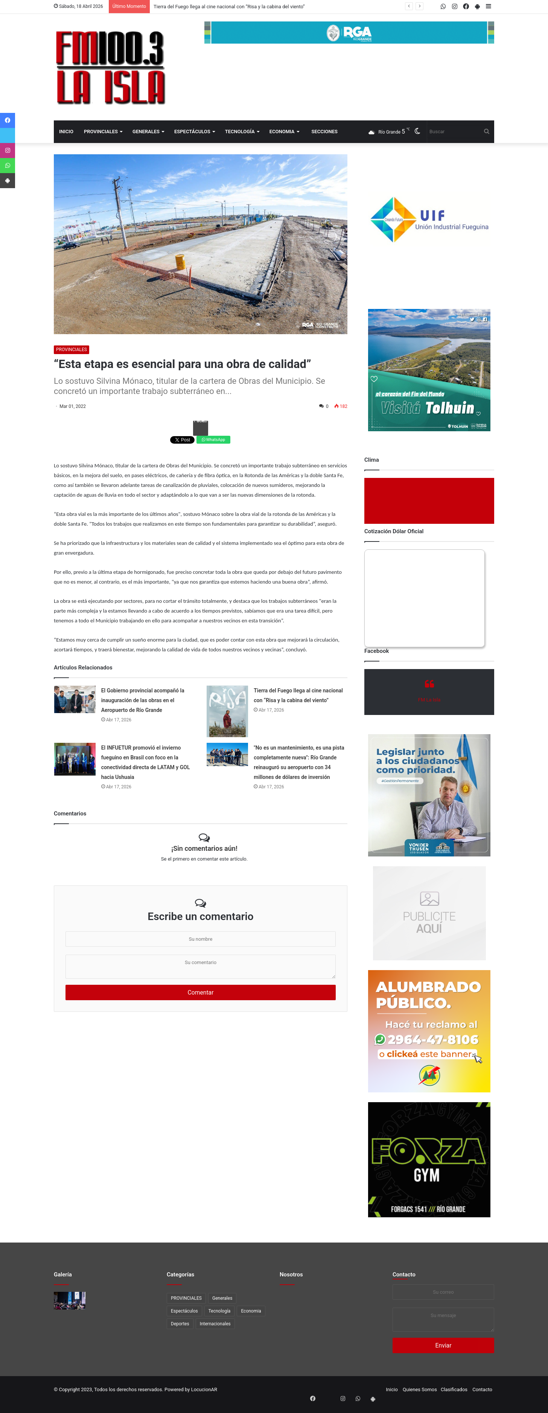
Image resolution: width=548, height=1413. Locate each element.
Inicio (66, 131)
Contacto (404, 1274)
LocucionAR (204, 1389)
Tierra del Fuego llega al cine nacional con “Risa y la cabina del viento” (229, 6)
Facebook (200, 422)
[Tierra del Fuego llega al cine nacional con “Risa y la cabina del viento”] (227, 712)
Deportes (180, 1323)
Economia (282, 131)
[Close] (503, 1409)
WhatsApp (213, 439)
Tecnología (240, 131)
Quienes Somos (420, 1389)
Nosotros (291, 1274)
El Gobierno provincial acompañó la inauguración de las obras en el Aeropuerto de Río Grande (142, 700)
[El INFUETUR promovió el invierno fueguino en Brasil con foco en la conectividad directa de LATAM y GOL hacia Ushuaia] (75, 759)
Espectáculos (192, 131)
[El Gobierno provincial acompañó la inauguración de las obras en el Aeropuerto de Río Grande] (75, 699)
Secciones (325, 131)
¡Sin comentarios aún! (204, 848)
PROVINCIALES (101, 131)
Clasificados (454, 1389)
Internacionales (215, 1323)
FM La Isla (429, 700)
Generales (146, 131)
